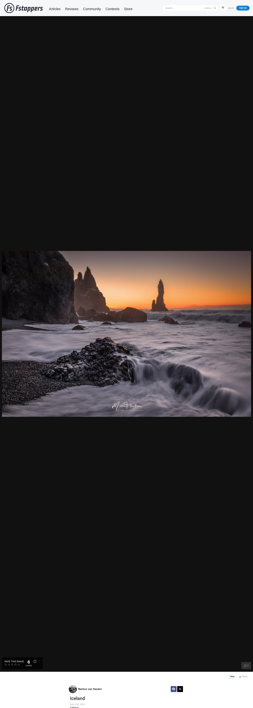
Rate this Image (14, 661)
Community (92, 9)
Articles (55, 9)
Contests (113, 9)
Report (243, 676)
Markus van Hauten (90, 689)
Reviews (71, 9)
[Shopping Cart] (223, 8)
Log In (231, 8)
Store (128, 9)
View (232, 676)
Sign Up (243, 8)
